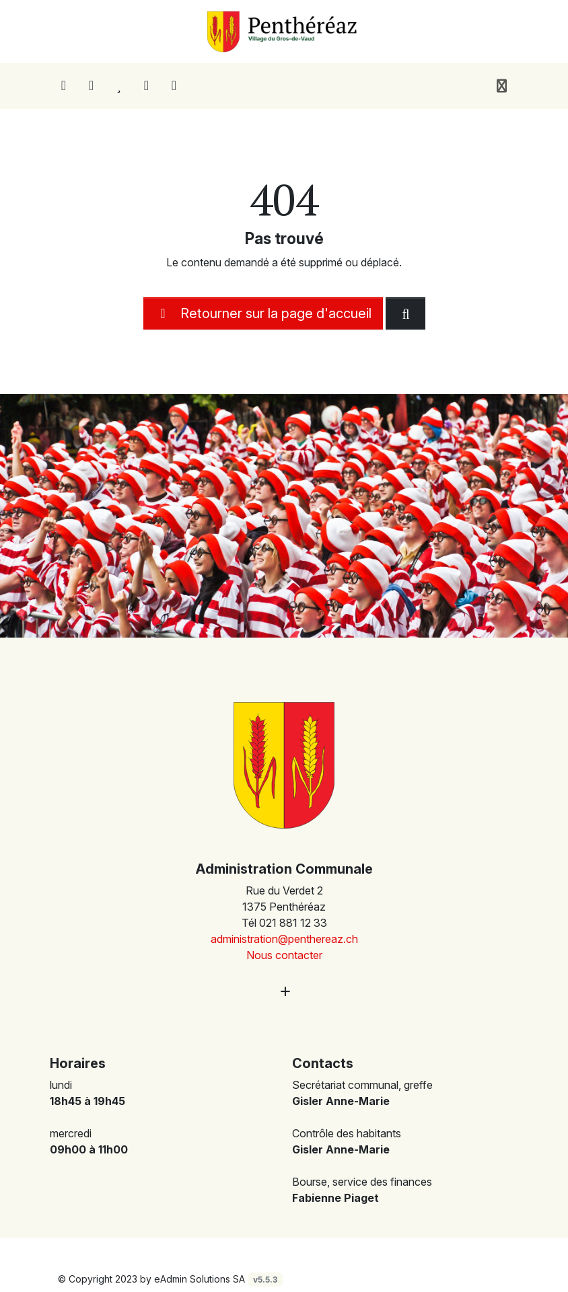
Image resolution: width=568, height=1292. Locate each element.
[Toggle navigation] (501, 86)
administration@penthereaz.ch (284, 939)
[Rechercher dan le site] (405, 313)
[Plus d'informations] (284, 991)
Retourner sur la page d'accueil (263, 313)
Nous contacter (284, 955)
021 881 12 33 (293, 922)
